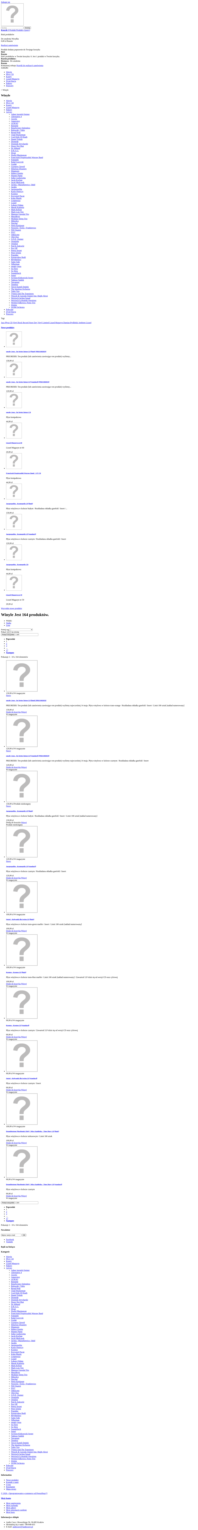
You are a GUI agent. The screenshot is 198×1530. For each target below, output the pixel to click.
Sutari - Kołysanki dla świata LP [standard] (21, 1078)
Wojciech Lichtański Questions (23, 300)
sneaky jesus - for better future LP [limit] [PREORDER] (26, 351)
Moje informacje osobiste (16, 1510)
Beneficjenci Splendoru (20, 128)
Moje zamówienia (13, 1503)
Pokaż (3, 632)
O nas (8, 1484)
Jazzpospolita (16, 189)
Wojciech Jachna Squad (20, 298)
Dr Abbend (15, 148)
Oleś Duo (15, 237)
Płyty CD (10, 74)
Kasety (9, 77)
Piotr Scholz (16, 253)
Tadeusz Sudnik (17, 280)
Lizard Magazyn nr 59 (14, 595)
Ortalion (14, 244)
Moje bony (10, 1512)
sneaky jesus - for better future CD (18, 412)
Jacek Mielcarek (17, 182)
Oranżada (15, 241)
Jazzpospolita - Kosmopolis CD (17, 564)
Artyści (9, 112)
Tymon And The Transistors (22, 294)
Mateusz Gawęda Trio (20, 214)
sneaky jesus (16, 266)
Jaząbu (14, 187)
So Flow (14, 269)
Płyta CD (9, 323)
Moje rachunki (12, 1505)
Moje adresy (11, 1508)
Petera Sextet (16, 250)
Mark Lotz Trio (17, 212)
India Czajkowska (18, 178)
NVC (13, 232)
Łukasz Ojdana (17, 205)
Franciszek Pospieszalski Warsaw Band (27, 157)
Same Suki (15, 262)
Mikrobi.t (15, 221)
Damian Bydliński (70, 323)
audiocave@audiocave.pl (23, 1527)
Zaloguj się (5, 2)
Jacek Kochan (16, 180)
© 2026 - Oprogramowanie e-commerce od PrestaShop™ (24, 1493)
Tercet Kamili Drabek (20, 287)
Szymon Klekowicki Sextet (22, 278)
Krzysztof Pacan (17, 196)
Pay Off (14, 248)
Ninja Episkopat (17, 225)
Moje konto (6, 1498)
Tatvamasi (15, 282)
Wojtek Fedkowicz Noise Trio (23, 303)
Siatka (8, 623)
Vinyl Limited (43, 323)
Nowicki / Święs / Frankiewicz (23, 228)
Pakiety (9, 83)
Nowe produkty (7, 327)
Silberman (15, 264)
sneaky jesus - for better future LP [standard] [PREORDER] (27, 382)
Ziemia (14, 305)
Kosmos (14, 194)
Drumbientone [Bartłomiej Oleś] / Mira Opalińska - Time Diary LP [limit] (32, 1131)
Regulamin (10, 1487)
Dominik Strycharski (19, 144)
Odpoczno (15, 235)
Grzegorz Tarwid (18, 166)
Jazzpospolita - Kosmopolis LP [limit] (19, 504)
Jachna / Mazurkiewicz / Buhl (23, 185)
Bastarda (14, 126)
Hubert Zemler (17, 173)
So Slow (14, 271)
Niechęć (14, 223)
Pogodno (14, 255)
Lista (8, 625)
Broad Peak (15, 132)
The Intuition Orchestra (20, 289)
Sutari (13, 275)
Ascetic (14, 119)
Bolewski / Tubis (18, 130)
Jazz (3, 323)
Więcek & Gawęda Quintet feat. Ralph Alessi (29, 296)
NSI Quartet (16, 230)
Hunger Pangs (16, 176)
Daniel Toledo (17, 139)
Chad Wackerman (18, 135)
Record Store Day (30, 323)
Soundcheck (16, 273)
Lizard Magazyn (12, 79)
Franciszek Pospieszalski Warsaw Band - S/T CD (23, 473)
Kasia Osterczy (17, 191)
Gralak (14, 164)
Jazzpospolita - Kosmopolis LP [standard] (21, 534)
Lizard (13, 203)
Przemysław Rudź (18, 257)
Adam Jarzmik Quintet (20, 114)
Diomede (15, 141)
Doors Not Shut (17, 146)
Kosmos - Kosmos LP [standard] (17, 1025)
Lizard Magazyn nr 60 (14, 443)
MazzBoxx (15, 216)
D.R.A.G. (15, 151)
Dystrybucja (11, 81)
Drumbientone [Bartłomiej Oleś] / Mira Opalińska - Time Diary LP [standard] (34, 1184)
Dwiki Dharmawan (19, 155)
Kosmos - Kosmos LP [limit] (16, 972)
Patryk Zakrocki (17, 246)
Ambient (82, 323)
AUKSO (14, 123)
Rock (20, 323)
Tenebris (14, 284)
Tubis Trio (15, 291)
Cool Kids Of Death (19, 137)
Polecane (9, 309)
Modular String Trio (19, 219)
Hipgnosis (15, 171)
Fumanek (15, 160)
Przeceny (10, 86)
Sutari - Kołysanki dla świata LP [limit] (20, 919)
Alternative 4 (16, 117)
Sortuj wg (5, 629)
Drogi (13, 153)
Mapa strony (11, 1489)
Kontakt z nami (12, 1482)
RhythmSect (16, 260)
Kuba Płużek (16, 198)
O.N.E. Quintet (17, 239)
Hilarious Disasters (19, 169)
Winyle (9, 72)
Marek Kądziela (17, 207)
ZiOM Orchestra (17, 307)
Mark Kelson (16, 210)
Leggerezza (15, 200)
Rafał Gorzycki (17, 162)
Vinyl (15, 323)
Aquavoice (15, 121)
